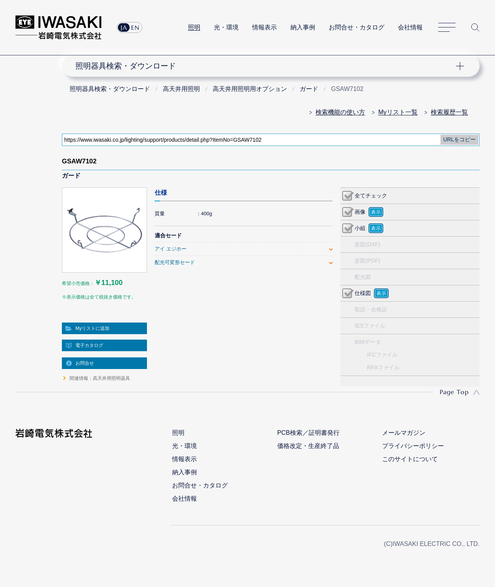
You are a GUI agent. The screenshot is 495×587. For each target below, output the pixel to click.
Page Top (454, 392)
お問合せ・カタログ (356, 27)
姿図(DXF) (367, 244)
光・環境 (226, 27)
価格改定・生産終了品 (308, 446)
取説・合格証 (371, 309)
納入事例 (302, 27)
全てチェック (371, 195)
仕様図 (363, 293)
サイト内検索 (475, 27)
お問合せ (84, 363)
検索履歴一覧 (449, 112)
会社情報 (410, 27)
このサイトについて (410, 459)
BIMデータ (368, 342)
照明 (194, 27)
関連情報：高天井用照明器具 (100, 378)
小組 (360, 228)
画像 (360, 212)
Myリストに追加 (92, 328)
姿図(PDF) (367, 260)
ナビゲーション (266, 66)
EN (135, 27)
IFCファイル (382, 355)
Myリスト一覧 (397, 112)
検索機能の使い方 (340, 112)
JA (124, 27)
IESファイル (370, 326)
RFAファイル (383, 367)
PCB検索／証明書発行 (308, 432)
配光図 (363, 277)
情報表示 (264, 27)
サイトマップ (447, 27)
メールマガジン (403, 432)
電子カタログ (89, 345)
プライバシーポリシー (413, 446)
